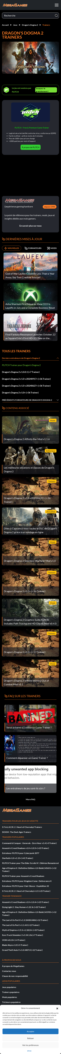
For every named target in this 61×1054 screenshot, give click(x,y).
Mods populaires (9, 997)
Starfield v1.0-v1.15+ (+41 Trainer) (17, 858)
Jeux (15, 25)
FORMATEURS (33, 248)
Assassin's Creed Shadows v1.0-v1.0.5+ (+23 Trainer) (25, 848)
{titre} (29, 1051)
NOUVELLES (11, 248)
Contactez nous (9, 971)
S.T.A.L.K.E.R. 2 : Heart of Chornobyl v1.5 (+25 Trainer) (26, 891)
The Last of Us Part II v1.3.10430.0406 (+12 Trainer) (25, 920)
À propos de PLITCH (30, 147)
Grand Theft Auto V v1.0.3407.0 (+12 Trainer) (22, 950)
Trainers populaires (10, 992)
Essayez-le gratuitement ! (42, 90)
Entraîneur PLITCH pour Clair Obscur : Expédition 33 (25, 886)
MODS (52, 248)
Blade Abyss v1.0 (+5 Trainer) (15, 945)
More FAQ (30, 799)
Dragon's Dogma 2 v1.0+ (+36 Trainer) (20, 392)
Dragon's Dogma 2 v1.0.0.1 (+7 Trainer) (21, 372)
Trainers (46, 25)
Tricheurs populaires (11, 1002)
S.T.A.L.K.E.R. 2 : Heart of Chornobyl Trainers (22, 827)
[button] (57, 1008)
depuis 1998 (49, 206)
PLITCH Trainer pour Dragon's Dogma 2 (21, 365)
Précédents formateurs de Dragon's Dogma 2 (27, 400)
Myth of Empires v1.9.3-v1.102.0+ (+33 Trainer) (23, 930)
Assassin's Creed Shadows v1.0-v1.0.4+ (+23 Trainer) (25, 902)
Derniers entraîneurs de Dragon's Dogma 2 (21, 358)
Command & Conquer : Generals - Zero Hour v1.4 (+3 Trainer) (29, 843)
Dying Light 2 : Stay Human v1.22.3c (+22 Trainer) (24, 907)
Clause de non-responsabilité (15, 976)
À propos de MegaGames (13, 966)
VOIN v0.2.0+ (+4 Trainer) (13, 940)
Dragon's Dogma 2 (30, 25)
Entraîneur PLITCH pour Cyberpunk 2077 (20, 853)
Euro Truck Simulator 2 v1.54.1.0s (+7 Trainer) (22, 935)
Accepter (30, 1031)
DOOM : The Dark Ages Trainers (16, 832)
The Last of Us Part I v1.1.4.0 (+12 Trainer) (20, 925)
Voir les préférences (30, 1045)
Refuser (30, 1038)
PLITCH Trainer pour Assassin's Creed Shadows (23, 876)
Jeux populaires (9, 987)
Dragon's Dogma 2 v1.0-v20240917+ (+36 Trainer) (26, 378)
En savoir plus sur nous (30, 225)
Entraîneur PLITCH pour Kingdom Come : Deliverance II (26, 881)
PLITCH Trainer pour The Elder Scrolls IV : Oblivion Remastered (30, 863)
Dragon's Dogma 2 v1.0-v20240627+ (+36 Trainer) (26, 385)
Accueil (5, 25)
